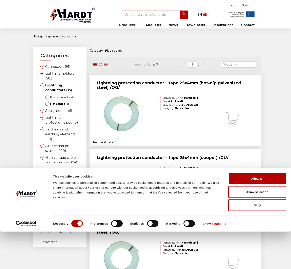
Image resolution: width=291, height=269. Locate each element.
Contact (248, 25)
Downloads (195, 25)
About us (153, 25)
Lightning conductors (50, 36)
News (173, 25)
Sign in (246, 5)
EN (202, 14)
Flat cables (72, 36)
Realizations (222, 25)
